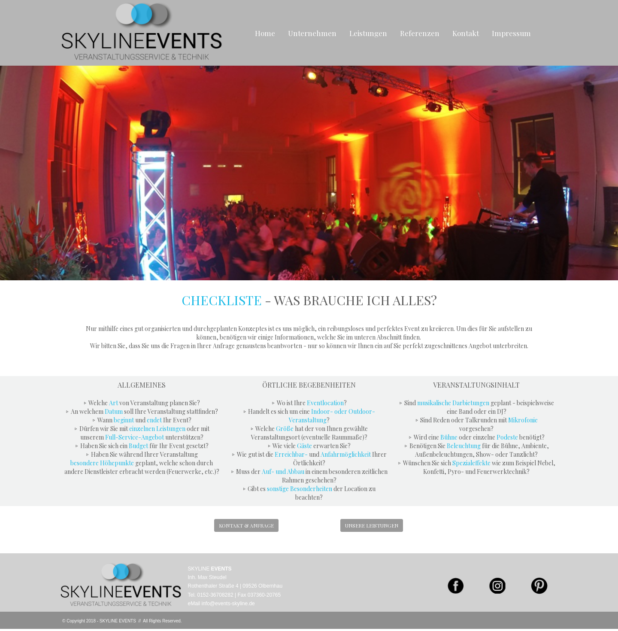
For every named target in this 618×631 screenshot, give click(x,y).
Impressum (511, 33)
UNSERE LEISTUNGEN (371, 525)
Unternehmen (312, 33)
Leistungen (368, 33)
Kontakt (465, 33)
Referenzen (419, 33)
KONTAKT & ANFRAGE (246, 525)
